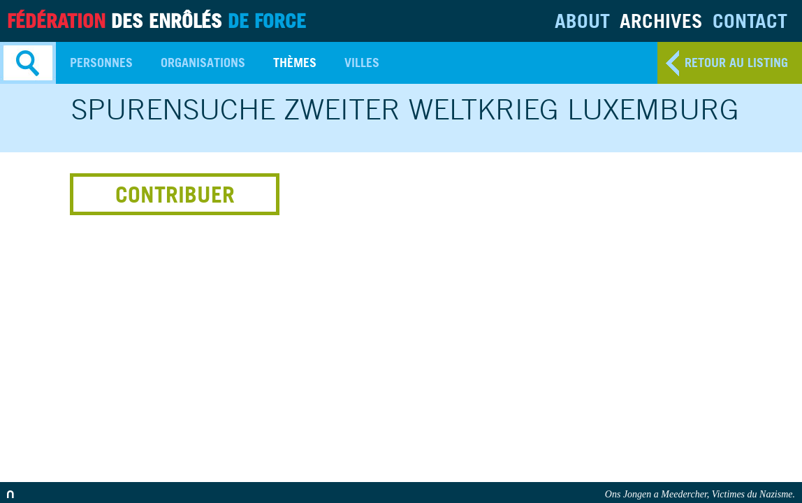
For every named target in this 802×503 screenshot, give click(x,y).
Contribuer (175, 194)
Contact (750, 20)
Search (28, 63)
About (582, 20)
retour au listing (736, 62)
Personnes (101, 62)
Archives (661, 20)
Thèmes (294, 62)
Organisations (203, 62)
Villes (361, 62)
